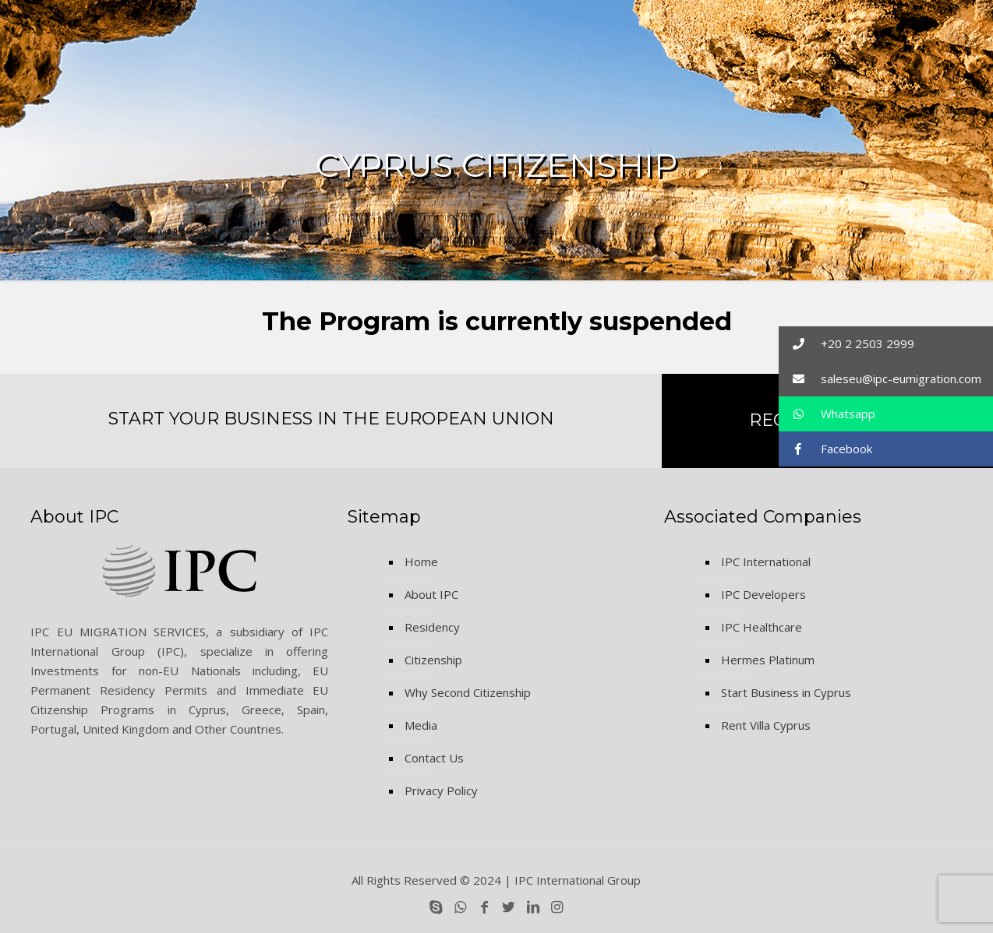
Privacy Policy (441, 790)
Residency (432, 627)
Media (421, 725)
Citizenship (433, 659)
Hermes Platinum (768, 659)
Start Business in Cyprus (786, 692)
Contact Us (434, 758)
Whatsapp (827, 413)
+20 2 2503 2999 (846, 343)
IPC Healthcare (761, 627)
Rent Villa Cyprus (766, 725)
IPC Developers (763, 594)
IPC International (766, 561)
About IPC (431, 594)
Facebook (825, 448)
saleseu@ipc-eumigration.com (880, 378)
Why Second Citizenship (468, 692)
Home (421, 561)
